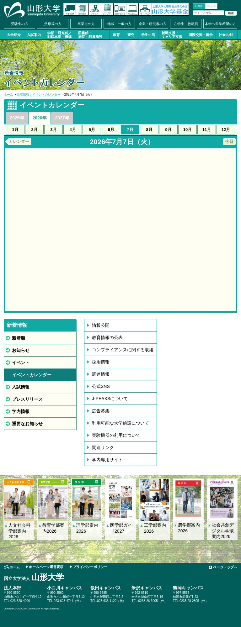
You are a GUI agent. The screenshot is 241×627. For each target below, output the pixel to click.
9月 (168, 129)
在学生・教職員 (186, 24)
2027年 (62, 117)
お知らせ (20, 350)
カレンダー (19, 141)
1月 (15, 129)
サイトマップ (145, 9)
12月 (226, 129)
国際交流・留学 (201, 35)
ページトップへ (225, 567)
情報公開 (101, 325)
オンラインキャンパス (132, 9)
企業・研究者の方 (152, 24)
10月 (187, 129)
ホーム (8, 94)
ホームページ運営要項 (46, 567)
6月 (111, 129)
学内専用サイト (107, 459)
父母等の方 (53, 24)
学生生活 (148, 35)
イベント (20, 362)
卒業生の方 (86, 24)
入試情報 (20, 386)
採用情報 (101, 361)
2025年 (17, 117)
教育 (116, 35)
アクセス (94, 9)
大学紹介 (14, 35)
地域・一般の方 (119, 24)
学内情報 (20, 411)
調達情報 (101, 374)
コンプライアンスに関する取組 (122, 349)
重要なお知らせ (27, 423)
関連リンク (103, 447)
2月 (34, 129)
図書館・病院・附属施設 (90, 35)
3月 (53, 129)
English (211, 6)
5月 (91, 129)
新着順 (18, 338)
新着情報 (69, 9)
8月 (149, 129)
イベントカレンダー (107, 9)
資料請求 (82, 9)
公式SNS (101, 386)
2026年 (39, 117)
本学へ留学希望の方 (220, 24)
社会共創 (226, 35)
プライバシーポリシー (90, 567)
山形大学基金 (170, 9)
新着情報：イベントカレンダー (39, 94)
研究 (130, 35)
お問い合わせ (120, 9)
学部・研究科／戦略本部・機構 (59, 35)
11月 (206, 129)
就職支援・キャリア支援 (172, 35)
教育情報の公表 (107, 337)
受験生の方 (19, 24)
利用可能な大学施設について (120, 423)
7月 (130, 129)
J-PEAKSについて (110, 398)
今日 (229, 141)
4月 (72, 129)
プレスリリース (27, 399)
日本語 (199, 6)
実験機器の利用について (116, 435)
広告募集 (101, 410)
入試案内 (34, 35)
